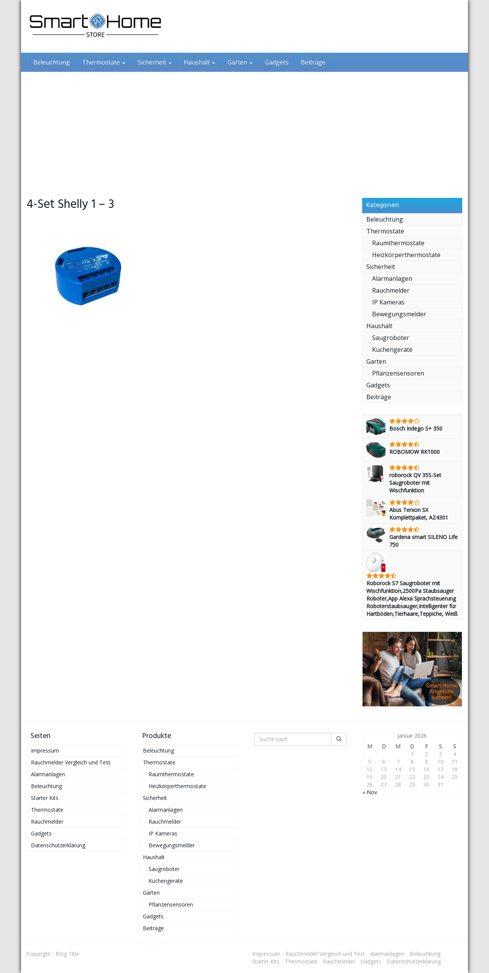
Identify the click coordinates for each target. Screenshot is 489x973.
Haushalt (199, 62)
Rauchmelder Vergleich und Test (70, 762)
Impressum (45, 750)
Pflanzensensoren (398, 373)
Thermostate (103, 62)
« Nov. (370, 792)
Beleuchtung (51, 62)
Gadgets (276, 62)
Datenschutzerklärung (58, 845)
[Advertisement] (244, 129)
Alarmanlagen (392, 278)
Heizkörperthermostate (406, 255)
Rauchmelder (391, 290)
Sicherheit (155, 62)
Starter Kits (44, 797)
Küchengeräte (392, 349)
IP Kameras (388, 302)
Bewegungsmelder (399, 314)
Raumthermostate (398, 243)
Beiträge (313, 62)
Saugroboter (390, 338)
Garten (240, 62)
